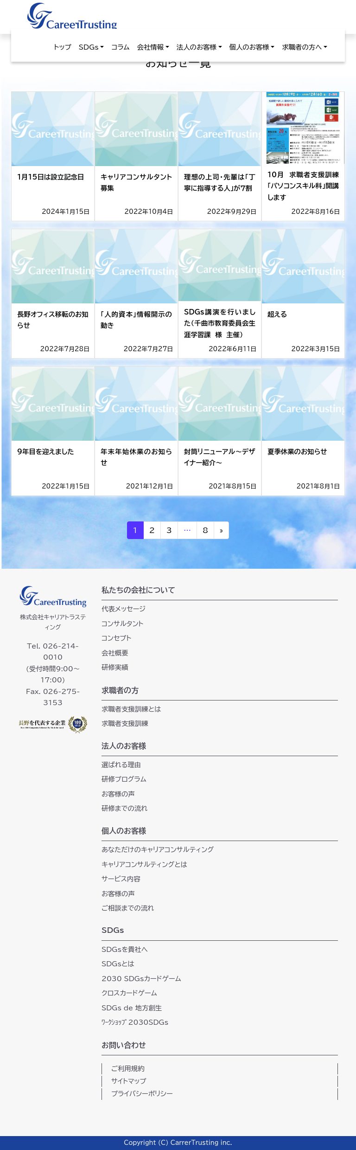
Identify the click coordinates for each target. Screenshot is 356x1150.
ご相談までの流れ (128, 908)
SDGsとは (118, 963)
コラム (120, 47)
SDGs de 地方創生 (132, 1007)
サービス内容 (121, 878)
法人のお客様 (196, 47)
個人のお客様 (249, 47)
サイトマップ (128, 1081)
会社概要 (115, 652)
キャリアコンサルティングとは (144, 864)
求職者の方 (120, 690)
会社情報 (150, 47)
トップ (62, 47)
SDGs (89, 47)
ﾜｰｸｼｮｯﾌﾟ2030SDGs (135, 1022)
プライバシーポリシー (142, 1093)
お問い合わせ (124, 1045)
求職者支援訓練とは (131, 709)
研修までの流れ (124, 808)
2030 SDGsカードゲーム (141, 978)
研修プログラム (124, 779)
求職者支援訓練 (125, 723)
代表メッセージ (124, 608)
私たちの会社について (138, 590)
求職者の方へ (302, 47)
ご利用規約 (128, 1068)
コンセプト (116, 638)
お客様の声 (118, 793)
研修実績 (115, 667)
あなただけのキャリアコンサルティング (158, 849)
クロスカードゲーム (129, 992)
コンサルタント (123, 623)
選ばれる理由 (121, 764)
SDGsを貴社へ (125, 949)
